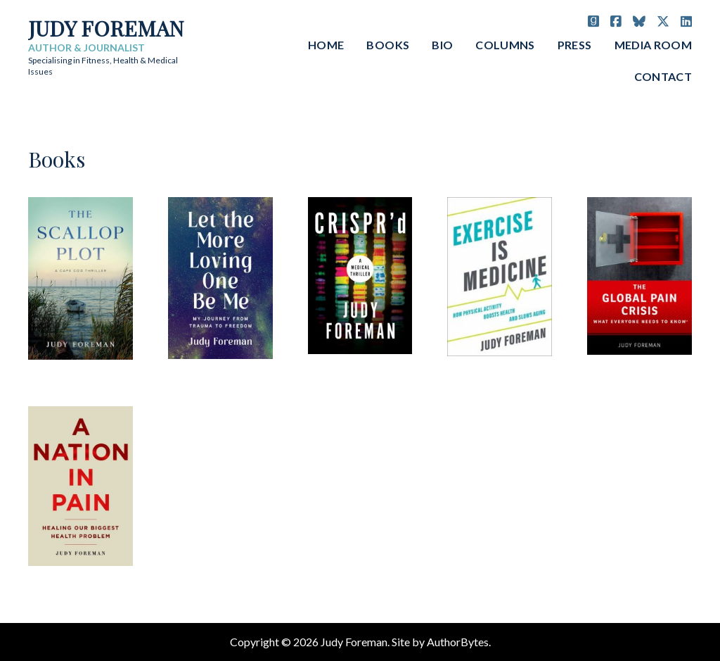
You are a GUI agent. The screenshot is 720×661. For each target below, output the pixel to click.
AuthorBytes (458, 641)
